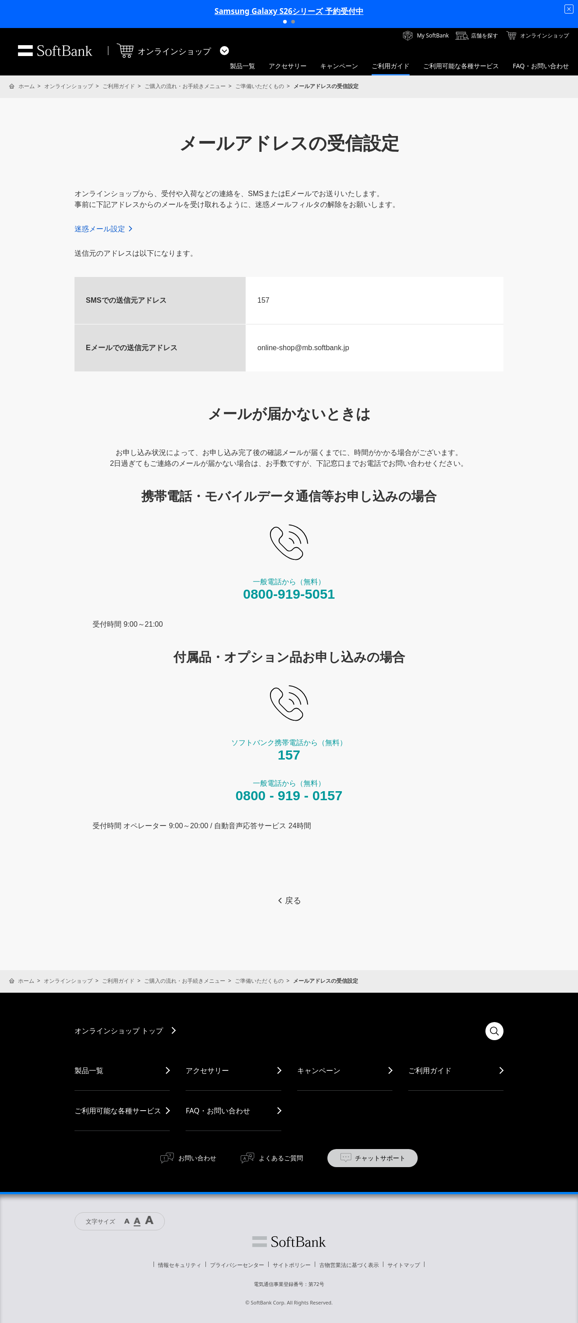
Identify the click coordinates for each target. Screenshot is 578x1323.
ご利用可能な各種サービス (118, 1111)
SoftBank (55, 50)
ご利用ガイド (119, 86)
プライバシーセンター (237, 1265)
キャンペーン (318, 1070)
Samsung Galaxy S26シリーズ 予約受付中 (289, 11)
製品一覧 (89, 1070)
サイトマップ (403, 1265)
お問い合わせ (197, 1158)
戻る (289, 900)
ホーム (27, 86)
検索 (494, 1031)
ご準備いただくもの (259, 86)
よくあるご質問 (281, 1158)
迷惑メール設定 (104, 229)
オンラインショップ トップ (119, 1031)
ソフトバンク (289, 1241)
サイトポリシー (292, 1265)
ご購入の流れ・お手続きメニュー (185, 86)
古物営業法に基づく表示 (349, 1265)
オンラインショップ (68, 86)
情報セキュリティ (179, 1265)
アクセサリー (207, 1070)
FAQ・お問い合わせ (218, 1111)
